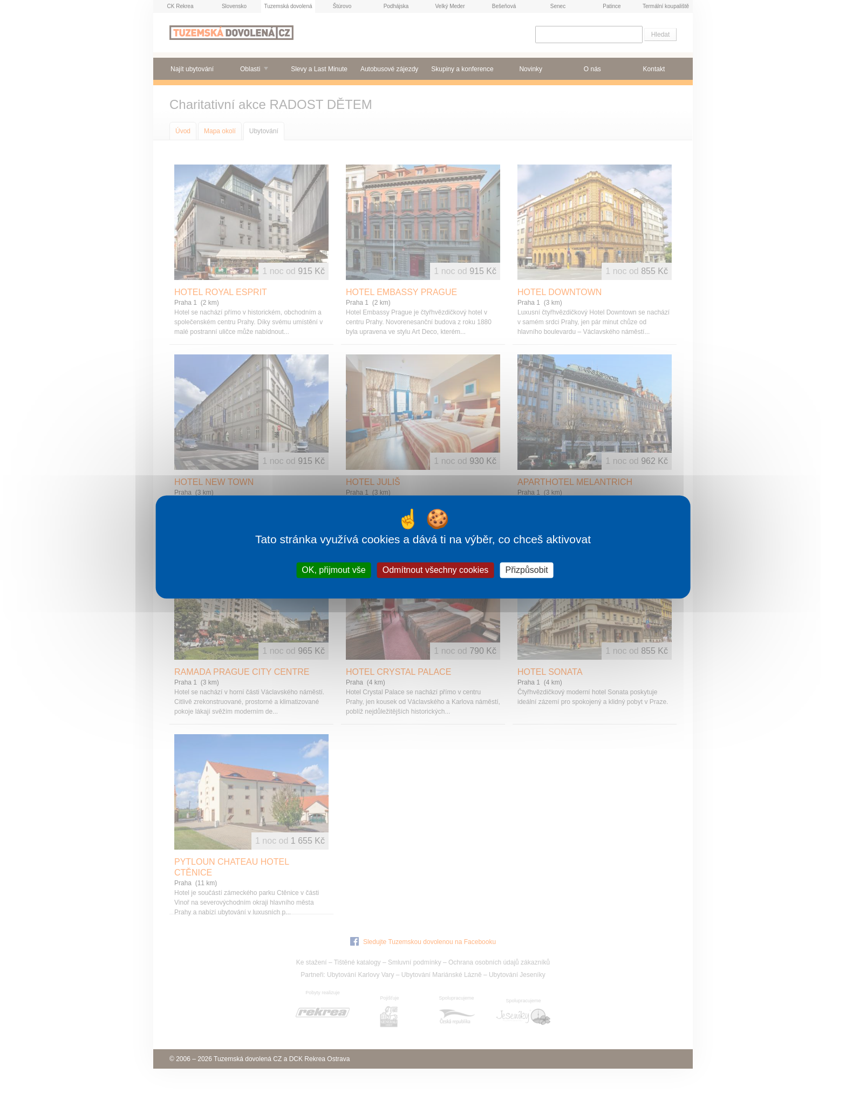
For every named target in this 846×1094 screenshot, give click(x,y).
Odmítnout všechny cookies (436, 570)
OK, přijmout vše (333, 570)
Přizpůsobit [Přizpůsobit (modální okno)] (526, 570)
